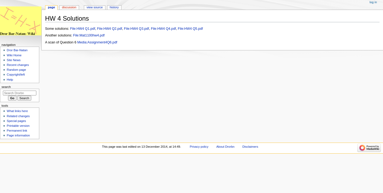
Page (51, 7)
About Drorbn (225, 146)
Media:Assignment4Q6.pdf (97, 42)
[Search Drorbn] (19, 93)
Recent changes (18, 64)
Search (6, 86)
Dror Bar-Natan (17, 50)
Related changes (18, 116)
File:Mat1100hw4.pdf (89, 35)
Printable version (18, 125)
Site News (14, 60)
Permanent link (17, 130)
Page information (18, 135)
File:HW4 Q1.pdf (82, 29)
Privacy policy (199, 146)
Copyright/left (16, 74)
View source (95, 7)
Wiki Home (14, 55)
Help (10, 79)
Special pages (16, 121)
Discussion (69, 7)
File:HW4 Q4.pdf (163, 29)
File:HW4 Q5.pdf (190, 29)
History (114, 7)
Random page (16, 69)
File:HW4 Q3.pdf (136, 29)
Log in (373, 2)
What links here (17, 111)
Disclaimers (250, 146)
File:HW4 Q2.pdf (109, 29)
